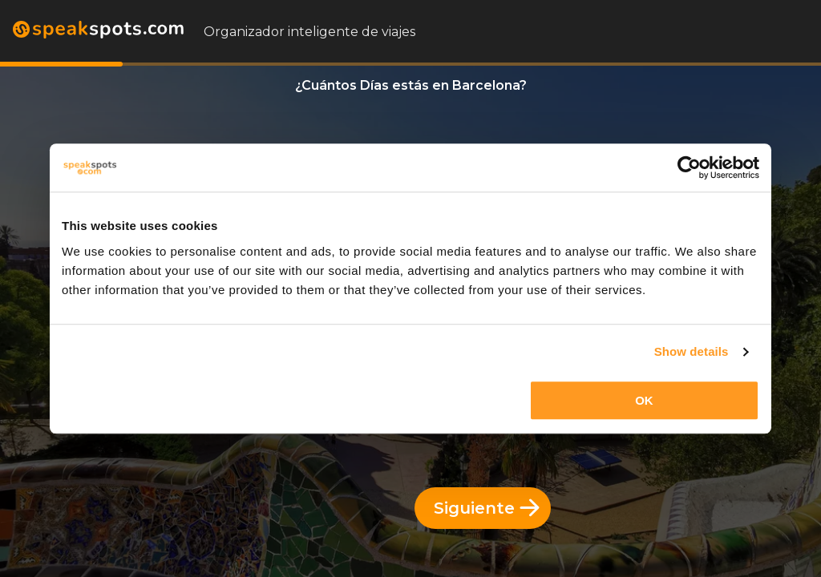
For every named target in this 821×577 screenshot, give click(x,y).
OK (644, 400)
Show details (691, 351)
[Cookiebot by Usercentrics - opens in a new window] (689, 167)
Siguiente (487, 508)
